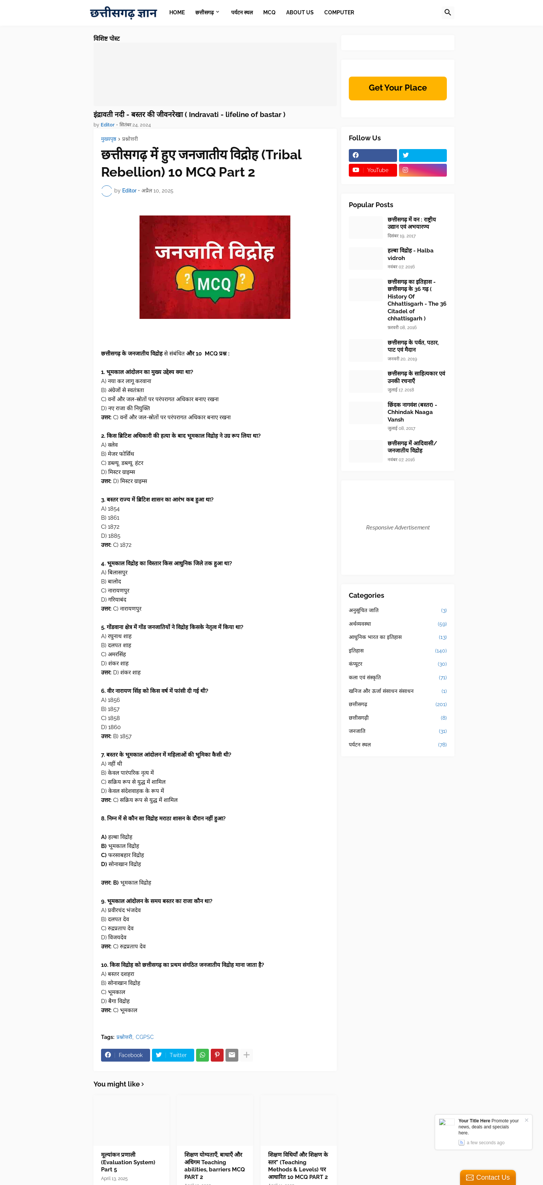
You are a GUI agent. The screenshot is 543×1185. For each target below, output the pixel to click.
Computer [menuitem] (339, 12)
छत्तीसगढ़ (398, 704)
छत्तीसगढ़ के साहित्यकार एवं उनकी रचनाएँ (416, 377)
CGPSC (145, 1037)
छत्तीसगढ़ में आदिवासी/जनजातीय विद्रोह (412, 447)
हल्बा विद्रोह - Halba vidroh (411, 254)
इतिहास (398, 651)
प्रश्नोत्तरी (130, 139)
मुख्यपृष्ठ (108, 139)
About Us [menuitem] (300, 12)
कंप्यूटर (398, 664)
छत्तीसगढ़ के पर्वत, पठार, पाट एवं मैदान (413, 346)
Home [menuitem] (177, 12)
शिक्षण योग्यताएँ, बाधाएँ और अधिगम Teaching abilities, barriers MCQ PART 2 (214, 1165)
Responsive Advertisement (398, 528)
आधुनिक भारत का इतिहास (398, 637)
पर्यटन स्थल (398, 745)
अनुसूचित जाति (398, 610)
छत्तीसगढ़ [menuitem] (204, 12)
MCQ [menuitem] (269, 12)
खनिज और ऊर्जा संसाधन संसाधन (398, 691)
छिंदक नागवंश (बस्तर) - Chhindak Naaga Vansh (412, 412)
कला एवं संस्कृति (398, 678)
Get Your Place (398, 87)
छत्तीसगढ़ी (398, 718)
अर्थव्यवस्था (398, 624)
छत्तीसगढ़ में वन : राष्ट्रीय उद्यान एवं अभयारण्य (412, 223)
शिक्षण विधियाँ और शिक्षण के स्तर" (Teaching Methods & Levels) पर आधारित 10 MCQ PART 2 (298, 1165)
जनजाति (398, 731)
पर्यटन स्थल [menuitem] (242, 12)
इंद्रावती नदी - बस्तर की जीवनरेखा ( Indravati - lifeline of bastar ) (189, 114)
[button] (448, 12)
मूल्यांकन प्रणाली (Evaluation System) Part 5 (128, 1162)
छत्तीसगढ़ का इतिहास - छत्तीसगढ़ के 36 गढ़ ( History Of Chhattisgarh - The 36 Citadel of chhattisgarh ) (417, 300)
